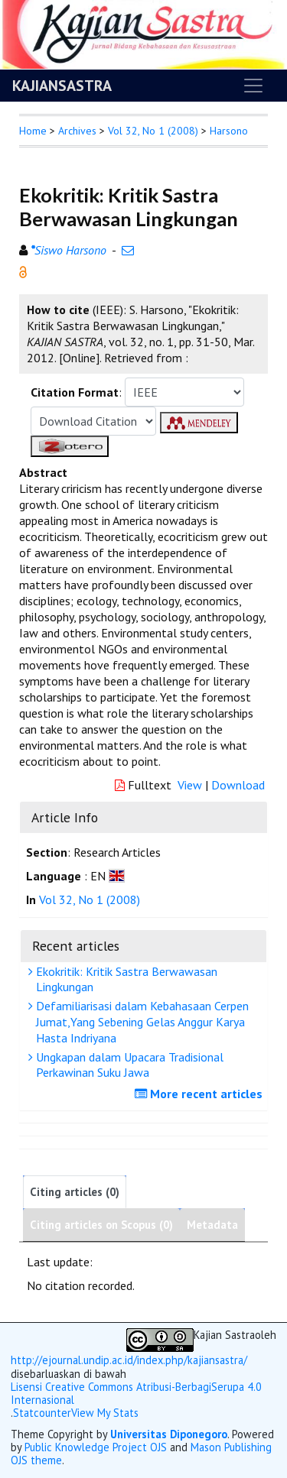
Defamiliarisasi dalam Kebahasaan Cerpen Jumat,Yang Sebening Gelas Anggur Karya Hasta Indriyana (140, 1021)
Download (238, 784)
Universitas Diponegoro (168, 1434)
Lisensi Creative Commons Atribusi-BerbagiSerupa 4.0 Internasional (136, 1393)
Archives (77, 131)
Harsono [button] (229, 131)
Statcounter (42, 1412)
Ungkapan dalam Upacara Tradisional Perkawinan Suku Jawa (127, 1065)
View (190, 784)
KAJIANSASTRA (62, 86)
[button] (23, 270)
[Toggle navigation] (253, 85)
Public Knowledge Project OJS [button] (95, 1447)
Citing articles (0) (74, 1192)
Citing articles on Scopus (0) (101, 1224)
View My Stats (105, 1412)
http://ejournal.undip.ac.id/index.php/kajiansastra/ (129, 1359)
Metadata (212, 1224)
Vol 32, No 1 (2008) (153, 131)
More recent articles (201, 1093)
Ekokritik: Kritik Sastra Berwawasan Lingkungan (124, 979)
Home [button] (33, 131)
